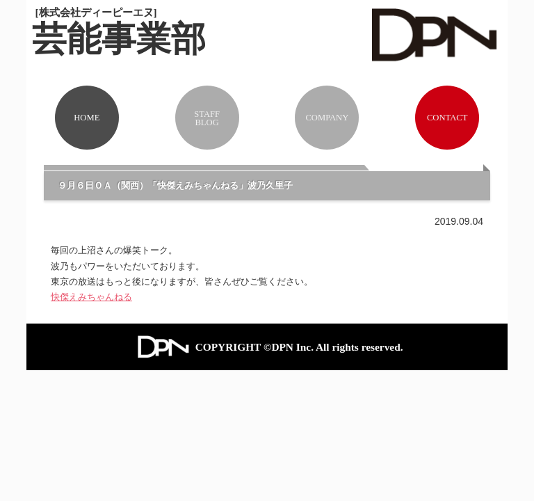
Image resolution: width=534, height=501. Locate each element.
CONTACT (447, 117)
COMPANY (326, 117)
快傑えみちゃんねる (91, 297)
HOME (86, 117)
